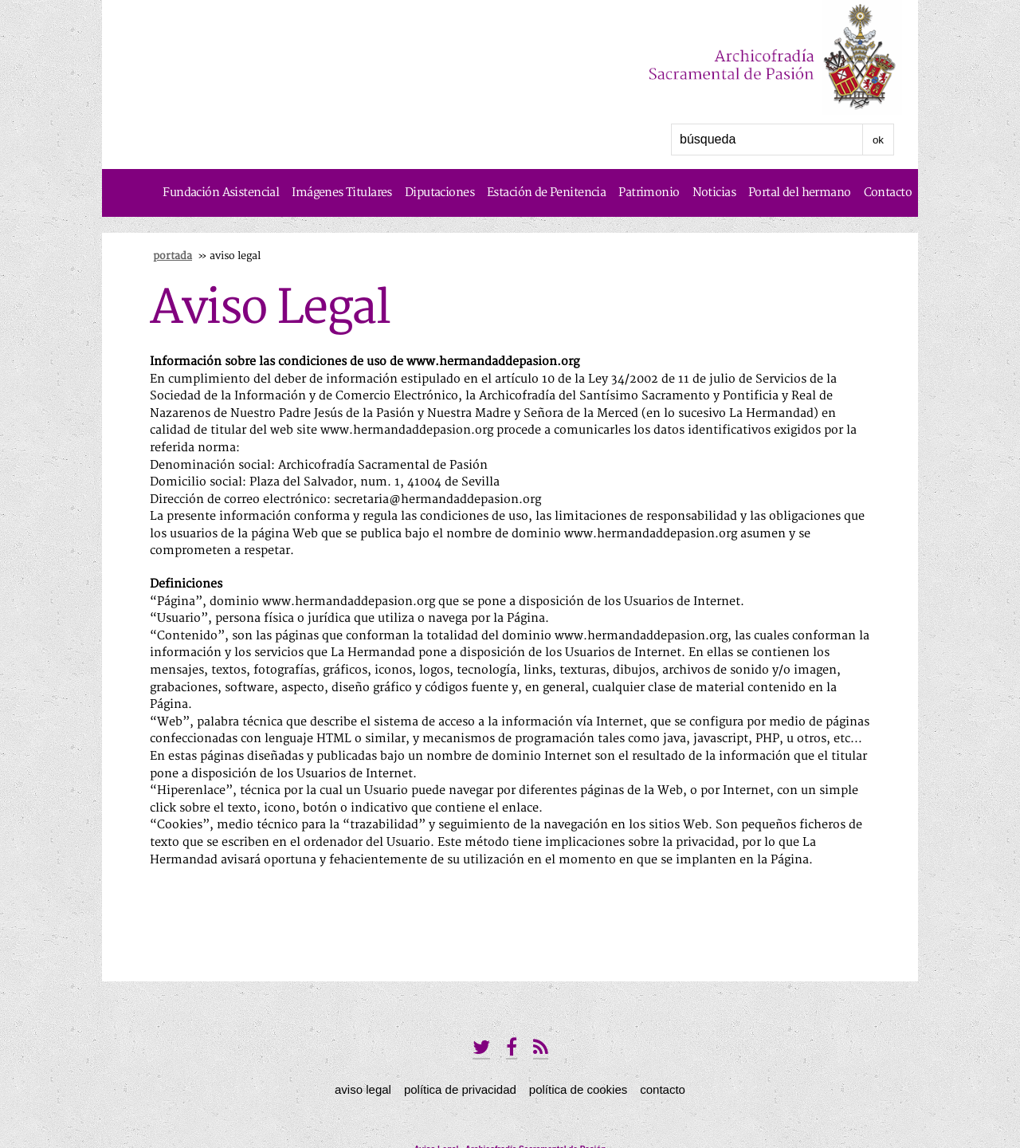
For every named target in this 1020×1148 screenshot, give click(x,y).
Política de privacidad (460, 1089)
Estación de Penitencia (546, 192)
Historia (890, 240)
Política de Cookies (578, 1089)
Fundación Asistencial (221, 192)
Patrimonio (648, 192)
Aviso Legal (363, 1089)
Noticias (714, 192)
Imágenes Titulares (342, 192)
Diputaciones (439, 192)
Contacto (888, 192)
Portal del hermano (799, 192)
